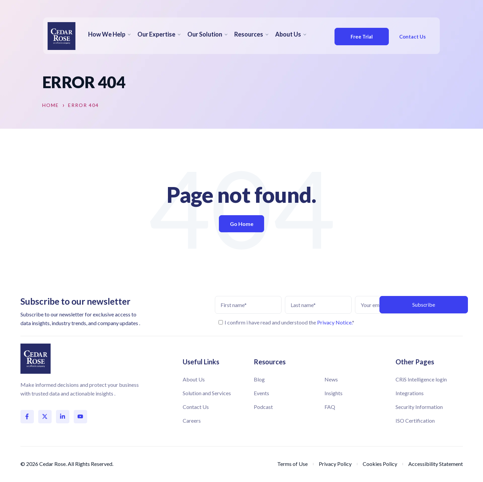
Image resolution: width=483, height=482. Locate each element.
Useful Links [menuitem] (201, 362)
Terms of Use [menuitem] (292, 464)
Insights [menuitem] (333, 393)
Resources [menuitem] (248, 34)
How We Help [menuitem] (106, 34)
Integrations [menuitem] (410, 393)
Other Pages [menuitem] (415, 362)
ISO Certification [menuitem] (415, 420)
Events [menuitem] (261, 393)
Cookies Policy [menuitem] (380, 464)
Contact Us (410, 37)
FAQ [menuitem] (329, 407)
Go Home (241, 224)
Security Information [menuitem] (419, 407)
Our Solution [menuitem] (204, 34)
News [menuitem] (331, 379)
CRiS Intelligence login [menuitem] (421, 379)
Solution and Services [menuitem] (207, 393)
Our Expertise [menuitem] (156, 34)
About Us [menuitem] (288, 34)
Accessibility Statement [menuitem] (435, 464)
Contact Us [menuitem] (196, 407)
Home (50, 105)
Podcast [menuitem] (263, 407)
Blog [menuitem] (259, 379)
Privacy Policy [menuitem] (335, 464)
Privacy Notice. (334, 322)
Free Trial (356, 37)
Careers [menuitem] (192, 420)
